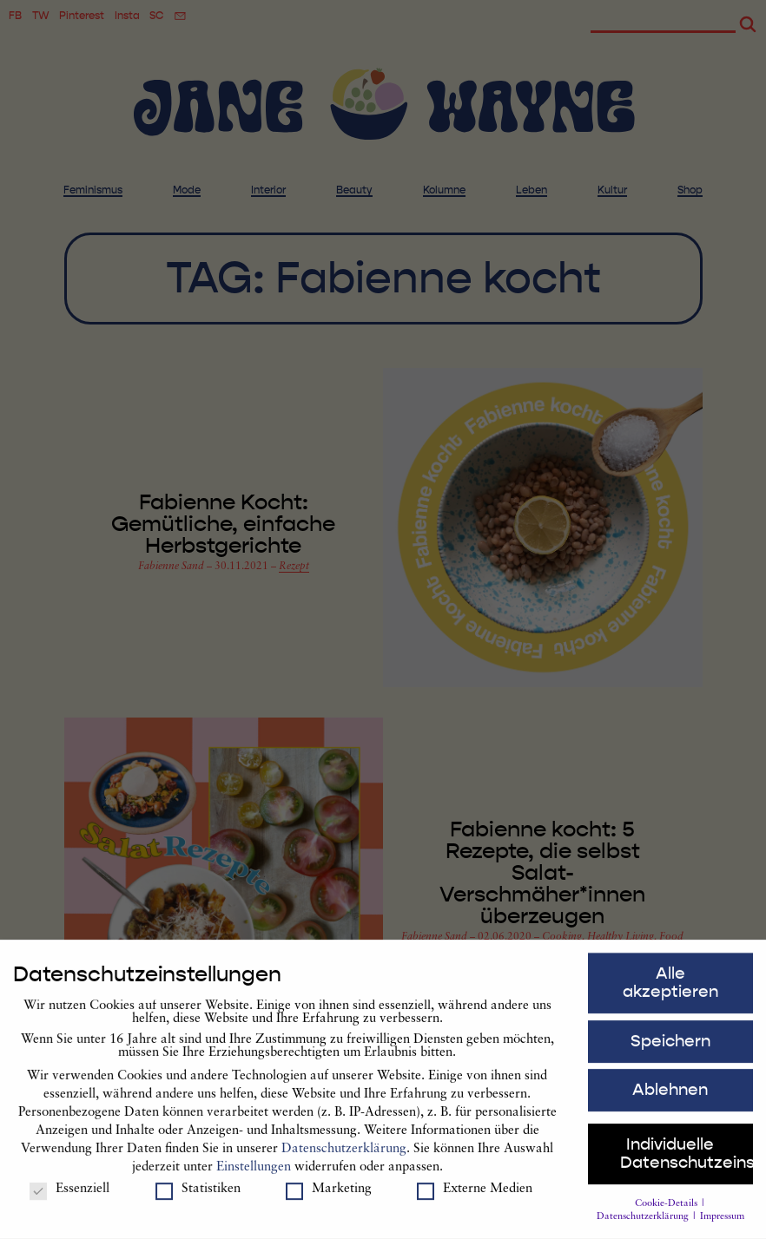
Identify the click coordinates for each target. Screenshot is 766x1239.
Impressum (722, 1224)
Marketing (329, 1196)
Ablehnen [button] (670, 1097)
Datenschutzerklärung (343, 1156)
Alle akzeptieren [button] (670, 989)
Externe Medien (474, 1196)
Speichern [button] (670, 1048)
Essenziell (69, 1196)
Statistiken (198, 1196)
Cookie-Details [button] (667, 1211)
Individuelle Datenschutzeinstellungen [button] (686, 1161)
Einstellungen (253, 1174)
